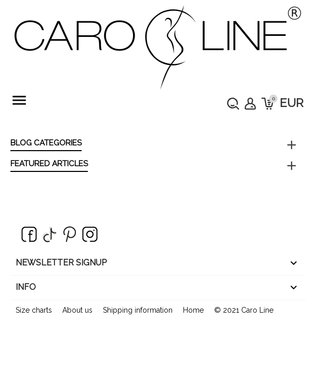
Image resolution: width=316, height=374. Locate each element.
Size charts (34, 310)
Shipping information (138, 310)
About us (77, 310)
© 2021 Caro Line (243, 310)
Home (193, 310)
